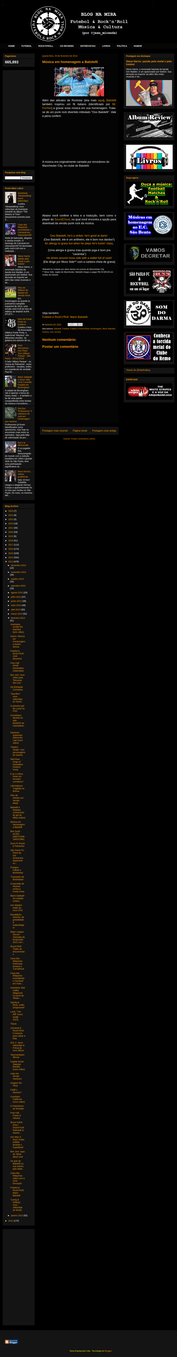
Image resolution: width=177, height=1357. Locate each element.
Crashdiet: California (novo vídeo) (17, 1099)
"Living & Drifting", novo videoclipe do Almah (16, 1204)
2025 (11, 511)
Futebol (65, 328)
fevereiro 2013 (18, 618)
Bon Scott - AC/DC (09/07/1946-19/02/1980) (17, 835)
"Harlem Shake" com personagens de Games (17, 751)
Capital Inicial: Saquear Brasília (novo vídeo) (17, 1065)
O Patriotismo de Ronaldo (17, 1107)
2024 (11, 515)
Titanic (13, 1024)
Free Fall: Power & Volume (15, 1115)
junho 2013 (16, 601)
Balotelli (111, 100)
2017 (11, 544)
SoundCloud (62, 219)
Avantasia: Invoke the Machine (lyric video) (17, 628)
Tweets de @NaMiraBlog (138, 370)
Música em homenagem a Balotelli (17, 824)
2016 (11, 549)
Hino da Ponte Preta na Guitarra (25, 322)
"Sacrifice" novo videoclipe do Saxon (16, 698)
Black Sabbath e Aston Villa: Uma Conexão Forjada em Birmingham (25, 382)
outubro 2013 (17, 579)
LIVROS (106, 46)
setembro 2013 (18, 586)
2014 (11, 557)
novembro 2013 (18, 572)
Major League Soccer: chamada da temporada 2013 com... (17, 937)
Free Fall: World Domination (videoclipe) (17, 667)
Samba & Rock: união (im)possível (17, 1005)
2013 (11, 561)
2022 (11, 523)
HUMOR (138, 46)
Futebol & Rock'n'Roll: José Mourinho (17, 655)
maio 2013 (16, 605)
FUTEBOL (26, 46)
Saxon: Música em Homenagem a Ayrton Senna (17, 641)
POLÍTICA (122, 46)
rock (52, 332)
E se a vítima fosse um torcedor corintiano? (16, 778)
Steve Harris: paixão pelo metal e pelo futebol (24, 260)
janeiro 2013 (17, 1215)
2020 (11, 532)
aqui (100, 100)
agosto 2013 (17, 592)
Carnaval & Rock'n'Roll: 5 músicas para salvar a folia (17, 1033)
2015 (11, 553)
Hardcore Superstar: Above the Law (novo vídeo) (16, 737)
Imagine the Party (16, 1084)
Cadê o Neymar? (16, 1091)
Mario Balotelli (108, 328)
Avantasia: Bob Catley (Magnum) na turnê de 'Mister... (17, 992)
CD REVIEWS (67, 46)
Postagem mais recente (55, 430)
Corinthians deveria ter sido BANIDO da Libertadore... (17, 722)
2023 (11, 519)
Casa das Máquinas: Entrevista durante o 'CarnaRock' (17, 963)
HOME (11, 46)
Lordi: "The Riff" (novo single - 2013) (16, 1015)
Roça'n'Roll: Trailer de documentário (17, 950)
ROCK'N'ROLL (45, 46)
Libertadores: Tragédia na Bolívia (17, 788)
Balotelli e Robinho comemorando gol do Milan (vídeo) (17, 812)
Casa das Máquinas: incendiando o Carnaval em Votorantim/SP (25, 229)
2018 (11, 540)
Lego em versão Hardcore (16, 1076)
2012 (11, 1221)
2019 (11, 536)
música (45, 332)
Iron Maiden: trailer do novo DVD (16, 908)
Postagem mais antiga (104, 430)
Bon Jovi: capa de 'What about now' (17, 1154)
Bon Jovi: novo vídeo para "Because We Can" (17, 679)
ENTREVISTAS (87, 46)
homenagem (95, 328)
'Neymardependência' (17, 1056)
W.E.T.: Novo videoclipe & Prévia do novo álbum (17, 1046)
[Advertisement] (18, 117)
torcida (58, 332)
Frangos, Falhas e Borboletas (16, 870)
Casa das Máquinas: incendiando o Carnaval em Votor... (17, 978)
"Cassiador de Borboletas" (17, 878)
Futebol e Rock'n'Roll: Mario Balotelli (65, 317)
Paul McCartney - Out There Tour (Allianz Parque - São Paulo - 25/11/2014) (18, 352)
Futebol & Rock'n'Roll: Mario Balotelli (17, 1191)
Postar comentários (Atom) (83, 439)
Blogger (108, 1351)
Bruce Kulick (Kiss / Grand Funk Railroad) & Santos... (17, 1127)
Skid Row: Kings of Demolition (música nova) (16, 764)
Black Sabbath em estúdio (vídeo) (17, 898)
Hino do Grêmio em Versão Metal (16, 799)
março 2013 (17, 614)
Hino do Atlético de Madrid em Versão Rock (24, 291)
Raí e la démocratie (23, 444)
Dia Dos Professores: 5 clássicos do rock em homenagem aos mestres (18, 415)
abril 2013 (16, 609)
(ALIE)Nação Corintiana (16, 688)
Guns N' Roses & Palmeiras (17, 844)
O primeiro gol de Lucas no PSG (17, 708)
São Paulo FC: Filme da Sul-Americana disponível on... (17, 856)
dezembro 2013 (18, 565)
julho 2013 (16, 597)
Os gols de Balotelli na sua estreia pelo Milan (16, 1165)
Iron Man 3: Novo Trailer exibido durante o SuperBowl (17, 1142)
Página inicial (80, 430)
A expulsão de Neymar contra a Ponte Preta (17, 887)
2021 (11, 528)
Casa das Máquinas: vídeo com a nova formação (17, 1178)
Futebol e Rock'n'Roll (79, 328)
